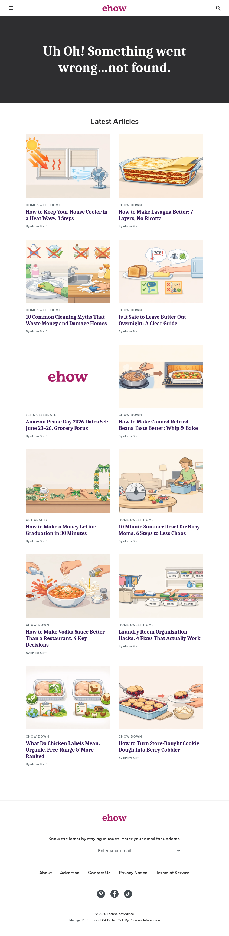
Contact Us (99, 872)
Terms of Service (173, 872)
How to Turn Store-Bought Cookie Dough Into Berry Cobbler (159, 746)
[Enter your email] (111, 850)
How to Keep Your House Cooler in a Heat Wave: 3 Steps (66, 215)
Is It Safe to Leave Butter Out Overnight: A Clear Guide (152, 320)
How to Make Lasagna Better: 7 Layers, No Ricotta (156, 215)
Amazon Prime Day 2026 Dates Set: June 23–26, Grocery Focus (67, 425)
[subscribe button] (178, 850)
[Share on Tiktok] (128, 894)
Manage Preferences (84, 920)
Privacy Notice (133, 872)
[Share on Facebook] (114, 894)
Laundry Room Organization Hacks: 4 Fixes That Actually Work (160, 635)
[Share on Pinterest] (101, 894)
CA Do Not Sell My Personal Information (131, 920)
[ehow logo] (114, 8)
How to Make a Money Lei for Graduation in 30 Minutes (61, 530)
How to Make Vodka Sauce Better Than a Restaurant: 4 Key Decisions (65, 638)
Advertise (70, 872)
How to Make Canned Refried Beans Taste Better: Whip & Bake (158, 425)
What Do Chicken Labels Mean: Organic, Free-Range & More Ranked (63, 749)
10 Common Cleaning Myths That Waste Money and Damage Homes (66, 320)
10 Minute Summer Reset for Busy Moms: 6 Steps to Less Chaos (159, 530)
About (45, 872)
